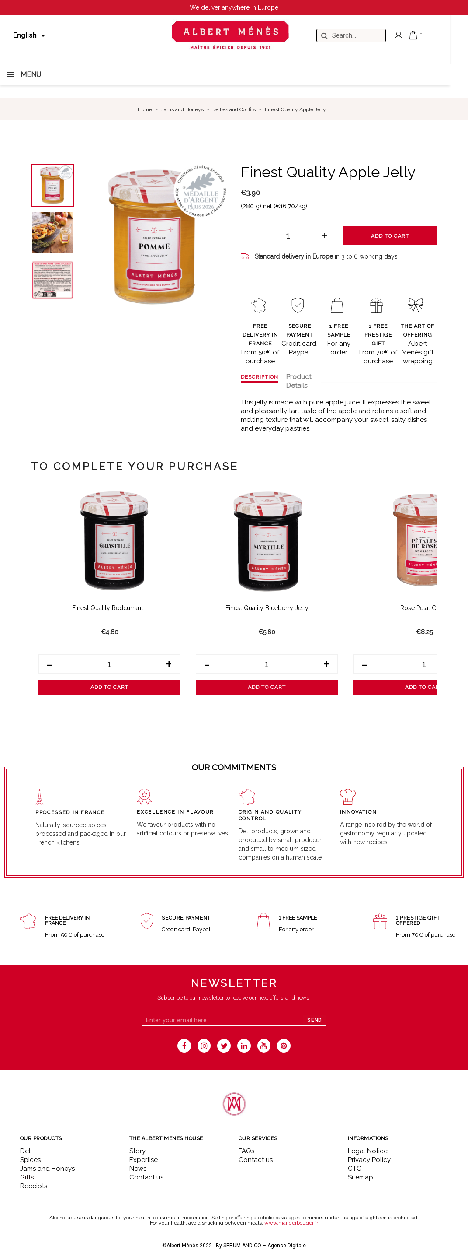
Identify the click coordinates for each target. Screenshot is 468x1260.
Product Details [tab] (298, 381)
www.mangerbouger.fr (291, 1223)
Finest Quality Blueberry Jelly (267, 607)
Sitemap (360, 1177)
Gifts (27, 1177)
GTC (354, 1168)
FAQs (246, 1151)
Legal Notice (368, 1151)
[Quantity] (288, 235)
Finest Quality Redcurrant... (109, 607)
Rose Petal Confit (424, 607)
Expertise (143, 1160)
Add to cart (390, 236)
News (137, 1168)
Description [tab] (259, 377)
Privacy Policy (369, 1160)
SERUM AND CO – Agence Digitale (264, 1245)
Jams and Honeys (47, 1168)
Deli (26, 1151)
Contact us (146, 1177)
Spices (30, 1160)
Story (137, 1151)
